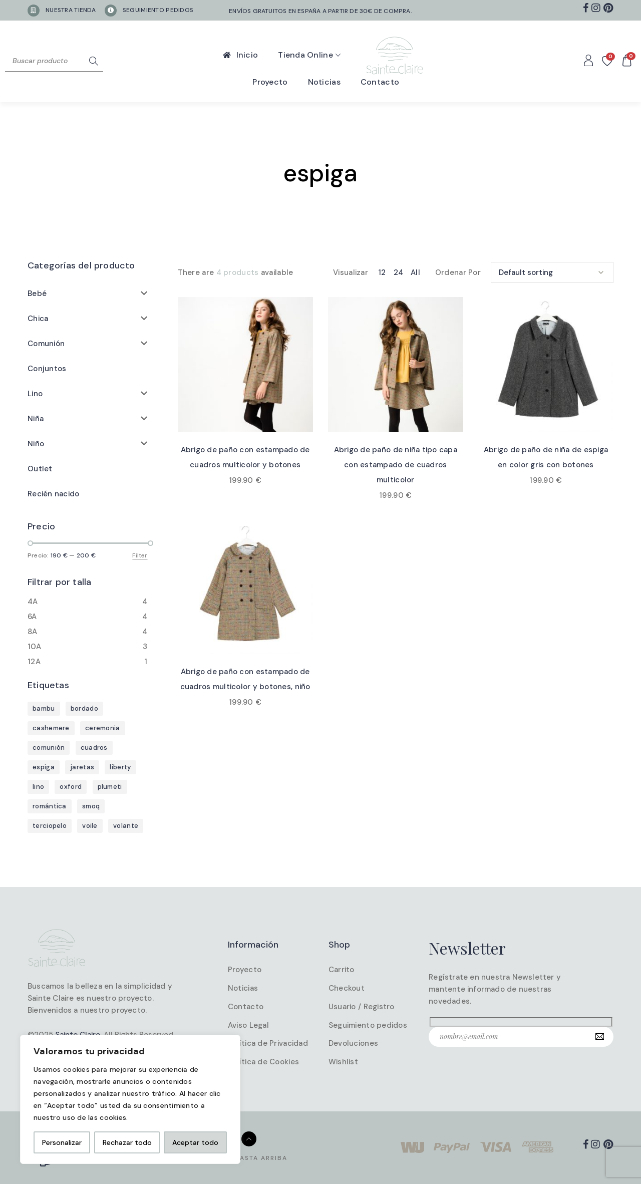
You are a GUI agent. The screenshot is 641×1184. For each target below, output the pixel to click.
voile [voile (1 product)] (90, 825)
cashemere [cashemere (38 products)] (51, 728)
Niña (36, 419)
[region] (130, 1099)
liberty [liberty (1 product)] (120, 767)
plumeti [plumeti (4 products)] (110, 786)
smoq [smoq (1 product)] (91, 806)
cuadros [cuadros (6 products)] (94, 747)
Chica (38, 319)
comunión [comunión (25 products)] (49, 747)
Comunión (46, 344)
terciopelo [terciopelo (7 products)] (50, 825)
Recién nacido (53, 494)
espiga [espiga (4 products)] (44, 767)
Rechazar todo (127, 1142)
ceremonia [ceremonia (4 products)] (102, 728)
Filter (139, 555)
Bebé (37, 293)
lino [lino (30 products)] (38, 786)
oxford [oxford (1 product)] (71, 786)
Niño (36, 444)
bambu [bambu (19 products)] (44, 708)
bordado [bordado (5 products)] (84, 708)
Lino (35, 394)
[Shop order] (552, 271)
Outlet (40, 469)
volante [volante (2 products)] (125, 825)
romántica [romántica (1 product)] (50, 806)
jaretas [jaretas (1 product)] (82, 767)
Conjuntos (47, 369)
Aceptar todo (195, 1142)
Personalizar (62, 1142)
